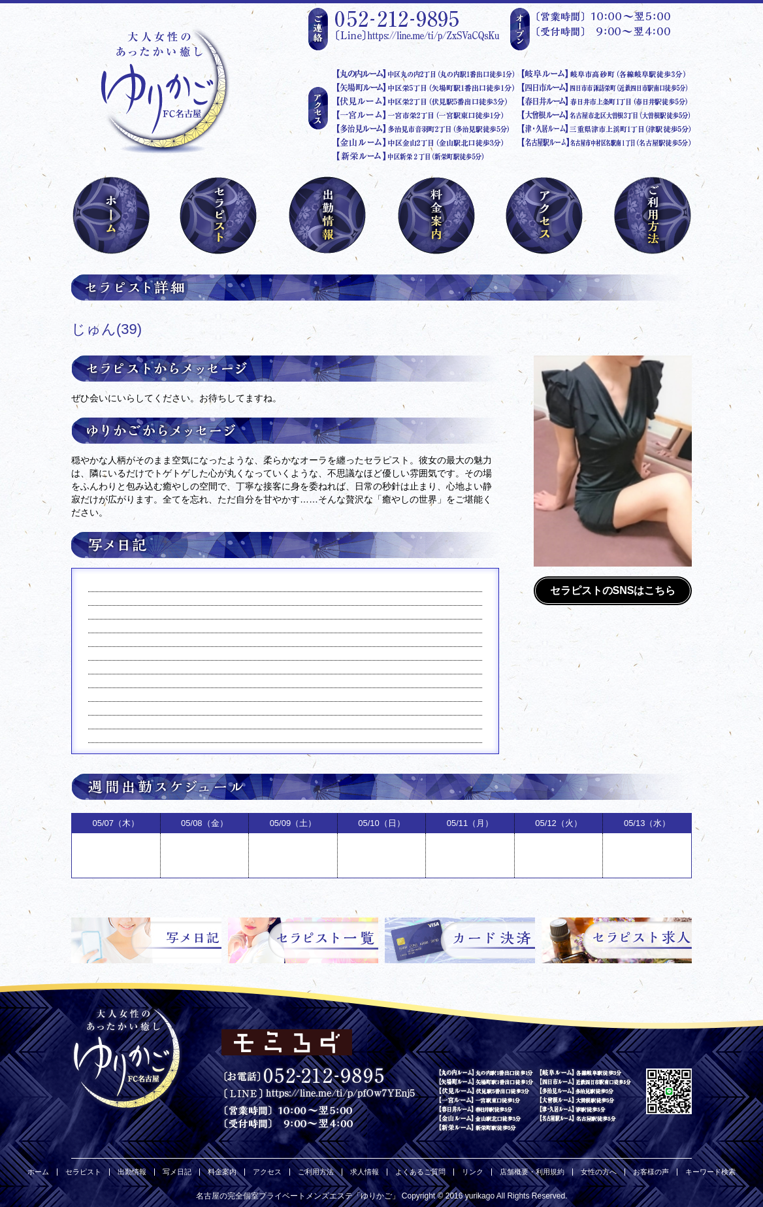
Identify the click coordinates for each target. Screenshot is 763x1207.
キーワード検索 (710, 1172)
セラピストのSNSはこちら (613, 590)
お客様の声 (651, 1172)
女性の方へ (599, 1172)
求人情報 (364, 1172)
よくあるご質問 (420, 1172)
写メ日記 (177, 1172)
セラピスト (83, 1172)
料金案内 (222, 1172)
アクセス (267, 1172)
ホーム (38, 1172)
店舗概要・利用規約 (532, 1172)
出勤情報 (132, 1172)
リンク (472, 1172)
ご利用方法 (316, 1172)
